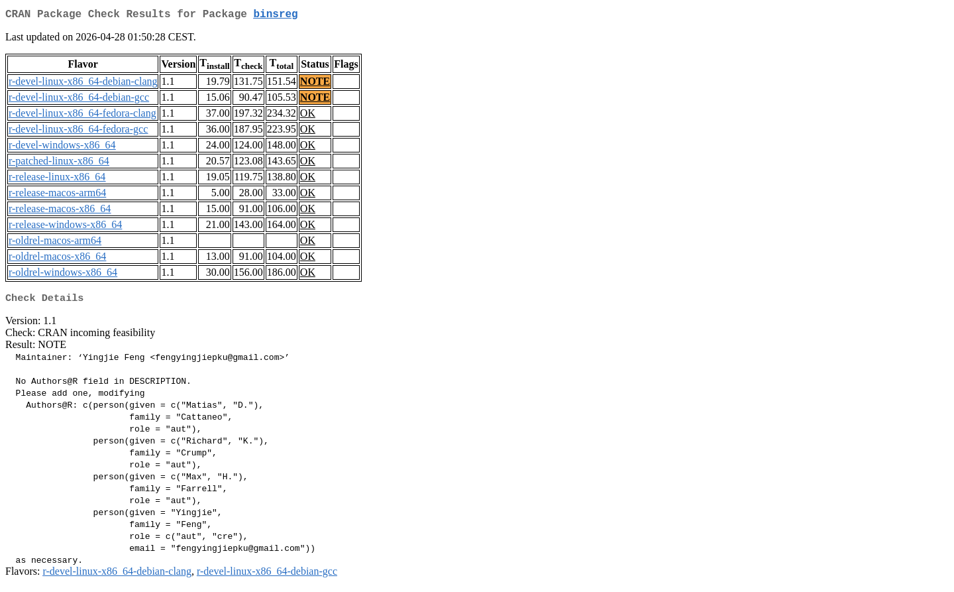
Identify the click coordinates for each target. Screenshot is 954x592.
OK (307, 115)
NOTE (315, 83)
